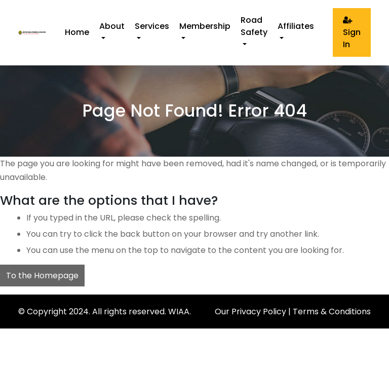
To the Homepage (42, 275)
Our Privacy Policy (250, 311)
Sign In (352, 33)
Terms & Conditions (332, 311)
